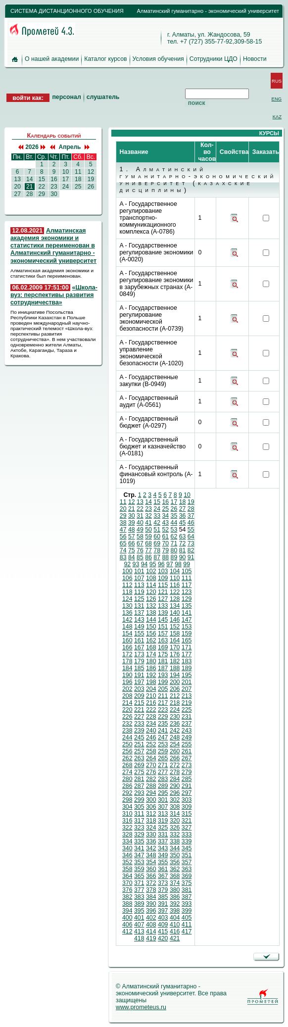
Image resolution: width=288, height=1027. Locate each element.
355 (163, 862)
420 (163, 938)
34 (165, 515)
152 (175, 626)
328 (127, 834)
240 (151, 730)
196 (127, 682)
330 (151, 834)
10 (65, 171)
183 (187, 661)
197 (139, 682)
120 (151, 591)
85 (140, 557)
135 (187, 605)
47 (123, 529)
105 (187, 571)
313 (163, 813)
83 (123, 557)
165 (187, 640)
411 (187, 924)
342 (151, 848)
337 (163, 841)
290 (175, 785)
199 (163, 682)
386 (175, 896)
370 (127, 883)
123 (187, 591)
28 (30, 194)
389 (139, 903)
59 (148, 536)
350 (175, 855)
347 (139, 855)
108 (151, 578)
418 (139, 938)
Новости (255, 58)
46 (191, 522)
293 (139, 792)
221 (139, 709)
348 (151, 855)
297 (187, 792)
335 (139, 841)
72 (182, 543)
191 (139, 675)
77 (148, 550)
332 (175, 834)
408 (151, 924)
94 (144, 564)
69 (156, 543)
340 (127, 848)
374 (175, 883)
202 (127, 688)
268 (127, 765)
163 (163, 640)
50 (148, 529)
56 (123, 536)
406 (127, 924)
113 (139, 585)
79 (165, 550)
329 (139, 834)
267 (187, 758)
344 (175, 848)
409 (163, 924)
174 (151, 654)
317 (139, 820)
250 (127, 744)
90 (182, 557)
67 (140, 543)
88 (165, 557)
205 (163, 688)
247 (163, 737)
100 (127, 571)
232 (127, 723)
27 (17, 194)
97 (169, 564)
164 (175, 640)
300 (151, 799)
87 (156, 557)
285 (187, 779)
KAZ (277, 116)
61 (165, 536)
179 (139, 661)
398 (175, 910)
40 (140, 522)
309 (187, 806)
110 (175, 578)
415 (163, 931)
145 (163, 619)
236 (175, 723)
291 (187, 785)
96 (161, 564)
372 (151, 883)
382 (127, 896)
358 (127, 869)
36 (182, 515)
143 (139, 619)
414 (151, 931)
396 (151, 910)
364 (127, 876)
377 (139, 889)
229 (163, 716)
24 (65, 186)
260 (175, 751)
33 (156, 515)
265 (163, 758)
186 (151, 668)
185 (139, 668)
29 (42, 194)
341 (139, 848)
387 (187, 896)
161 (139, 640)
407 (139, 924)
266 (175, 758)
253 (163, 744)
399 (187, 910)
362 (175, 869)
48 (131, 529)
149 (139, 626)
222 (151, 709)
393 (187, 903)
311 (139, 813)
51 (156, 529)
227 (139, 716)
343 (163, 848)
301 (163, 799)
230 (175, 716)
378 (151, 889)
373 (163, 883)
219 (187, 702)
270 (151, 765)
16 (54, 179)
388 (127, 903)
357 (187, 862)
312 (151, 813)
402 (151, 917)
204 (151, 688)
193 (163, 675)
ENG (277, 98)
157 (163, 633)
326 (175, 827)
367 (163, 876)
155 (139, 633)
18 (78, 179)
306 (151, 806)
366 (151, 876)
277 (163, 772)
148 (127, 626)
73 (191, 543)
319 (163, 820)
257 (139, 751)
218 (175, 702)
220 (127, 709)
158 (175, 633)
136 (127, 612)
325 (163, 827)
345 (187, 848)
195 (187, 675)
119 (139, 591)
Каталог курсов (105, 58)
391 (163, 903)
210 (151, 695)
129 (187, 598)
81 (182, 550)
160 (127, 640)
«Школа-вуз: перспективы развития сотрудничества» (53, 295)
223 (163, 709)
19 (91, 179)
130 (127, 605)
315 (187, 813)
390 (151, 903)
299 (139, 799)
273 (187, 765)
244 (127, 737)
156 (151, 633)
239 (139, 730)
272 (175, 765)
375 (187, 883)
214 (127, 702)
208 (127, 695)
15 (42, 179)
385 (163, 896)
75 (131, 550)
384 (151, 896)
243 (187, 730)
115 (163, 585)
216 (151, 702)
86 (148, 557)
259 (163, 751)
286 (127, 785)
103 (163, 571)
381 (187, 889)
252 (151, 744)
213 (187, 695)
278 (175, 772)
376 (127, 889)
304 (127, 806)
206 (175, 688)
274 (127, 772)
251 (139, 744)
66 (131, 543)
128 (175, 598)
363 (187, 869)
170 (175, 647)
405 (187, 917)
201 (187, 682)
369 (187, 876)
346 (127, 855)
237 (187, 723)
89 (174, 557)
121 (163, 591)
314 (175, 813)
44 (174, 522)
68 (148, 543)
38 (123, 522)
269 (139, 765)
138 (151, 612)
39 (131, 522)
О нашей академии (52, 58)
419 (151, 938)
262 (127, 758)
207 (187, 688)
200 (175, 682)
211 (163, 695)
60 (156, 536)
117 (187, 585)
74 (123, 550)
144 (151, 619)
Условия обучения (158, 58)
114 (151, 585)
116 (175, 585)
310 (127, 813)
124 (127, 598)
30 (54, 194)
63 (182, 536)
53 (174, 529)
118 (127, 591)
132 (151, 605)
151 (163, 626)
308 (175, 806)
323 (139, 827)
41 (148, 522)
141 (187, 612)
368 (175, 876)
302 (175, 799)
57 (131, 536)
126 (151, 598)
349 (163, 855)
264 (151, 758)
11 (78, 171)
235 (163, 723)
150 (151, 626)
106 (127, 578)
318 (151, 820)
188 (175, 668)
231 (187, 716)
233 (139, 723)
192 (151, 675)
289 (163, 785)
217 (163, 702)
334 (127, 841)
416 (175, 931)
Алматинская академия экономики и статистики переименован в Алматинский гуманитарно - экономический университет (53, 245)
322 (127, 827)
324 (151, 827)
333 (187, 834)
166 (127, 647)
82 (191, 550)
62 (174, 536)
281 (139, 779)
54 (182, 529)
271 (163, 765)
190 (127, 675)
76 (140, 550)
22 (42, 186)
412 (127, 931)
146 (175, 619)
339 (187, 841)
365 (139, 876)
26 (91, 186)
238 (127, 730)
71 (174, 543)
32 (148, 515)
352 (127, 862)
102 (151, 571)
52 (165, 529)
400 (127, 917)
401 (139, 917)
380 (175, 889)
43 (165, 522)
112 (127, 585)
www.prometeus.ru (141, 1007)
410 (175, 924)
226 (127, 716)
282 (151, 779)
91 (191, 557)
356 (175, 862)
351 (187, 855)
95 (152, 564)
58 (140, 536)
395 (139, 910)
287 (139, 785)
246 (151, 737)
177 (187, 654)
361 (163, 869)
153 (187, 626)
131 (139, 605)
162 (151, 640)
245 (139, 737)
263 (139, 758)
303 (187, 799)
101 (139, 571)
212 (175, 695)
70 (165, 543)
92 (127, 564)
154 (127, 633)
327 (187, 827)
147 (187, 619)
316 (127, 820)
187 (163, 668)
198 (151, 682)
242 (175, 730)
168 (151, 647)
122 (175, 591)
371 (139, 883)
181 (163, 661)
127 (163, 598)
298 (127, 799)
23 (54, 186)
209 (139, 695)
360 (151, 869)
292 (127, 792)
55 (191, 529)
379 (163, 889)
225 (187, 709)
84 (131, 557)
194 (175, 675)
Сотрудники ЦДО (214, 58)
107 (139, 578)
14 (30, 179)
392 (175, 903)
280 (127, 779)
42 (156, 522)
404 (175, 917)
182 (175, 661)
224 (175, 709)
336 (151, 841)
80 (174, 550)
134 (175, 605)
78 (156, 550)
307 (163, 806)
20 (17, 186)
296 (175, 792)
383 (139, 896)
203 (139, 688)
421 (175, 938)
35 (174, 515)
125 (139, 598)
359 (139, 869)
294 (151, 792)
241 (163, 730)
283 (163, 779)
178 (127, 661)
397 (163, 910)
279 (187, 772)
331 (163, 834)
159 (187, 633)
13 (17, 179)
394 (127, 910)
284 (175, 779)
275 (139, 772)
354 (151, 862)
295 (163, 792)
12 (91, 171)
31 (140, 515)
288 (151, 785)
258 (151, 751)
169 (163, 647)
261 (187, 751)
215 (139, 702)
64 (191, 536)
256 (127, 751)
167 (139, 647)
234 (151, 723)
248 (175, 737)
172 (127, 654)
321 (187, 820)
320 (175, 820)
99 (186, 564)
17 (65, 179)
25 (78, 186)
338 (175, 841)
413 (139, 931)
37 (191, 515)
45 (182, 522)
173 (139, 654)
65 (123, 543)
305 (139, 806)
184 (127, 668)
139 (163, 612)
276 (151, 772)
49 (140, 529)
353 (139, 862)
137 (139, 612)
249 (187, 737)
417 (187, 931)
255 (187, 744)
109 (163, 578)
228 (151, 716)
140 (175, 612)
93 (136, 564)
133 (163, 605)
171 (187, 647)
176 (175, 654)
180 (151, 661)
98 (178, 564)
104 (175, 571)
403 (163, 917)
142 (127, 619)
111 (187, 578)
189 (187, 668)
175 (163, 654)
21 (30, 186)
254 (175, 744)
